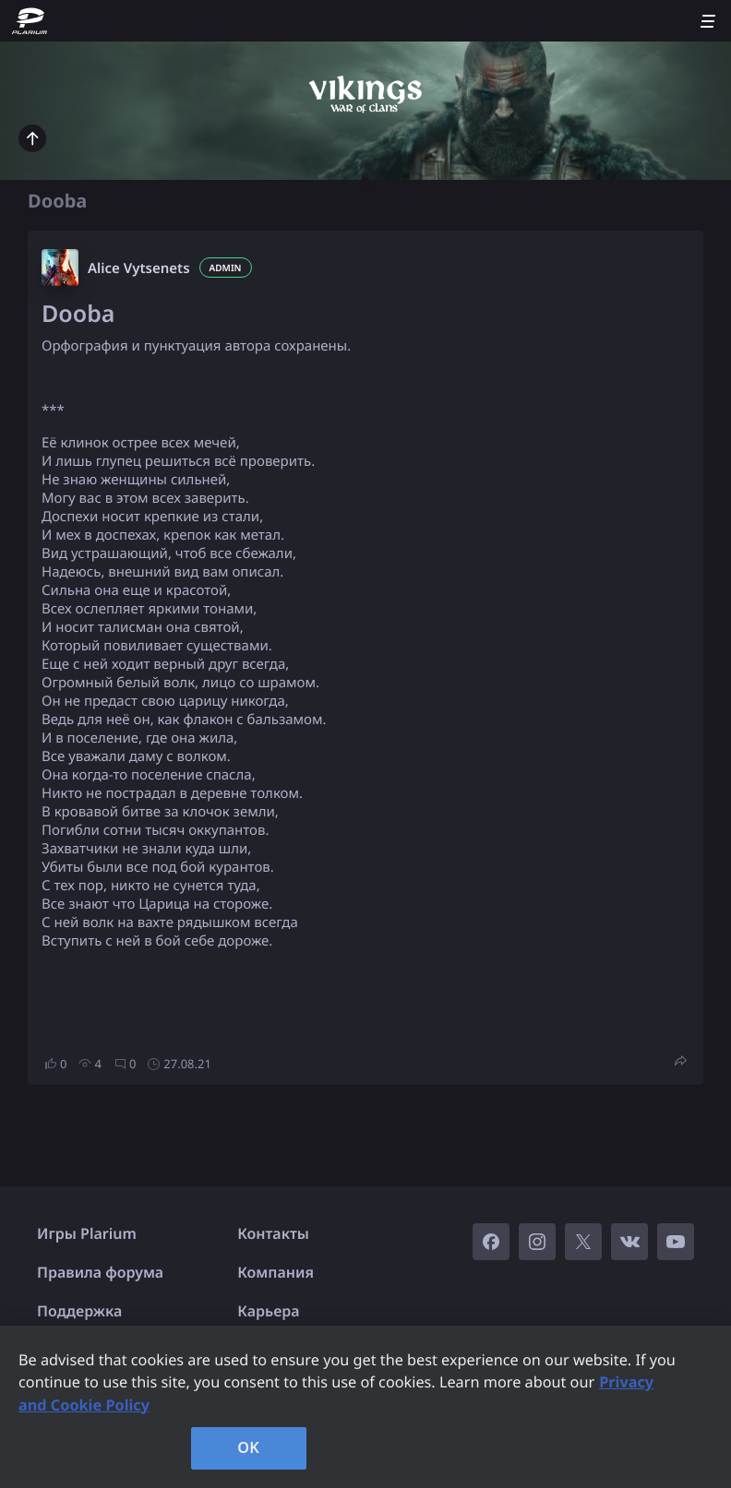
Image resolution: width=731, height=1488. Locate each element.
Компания (275, 1272)
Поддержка (79, 1311)
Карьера (268, 1311)
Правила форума (100, 1272)
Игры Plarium (87, 1233)
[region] (365, 1407)
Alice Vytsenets (139, 268)
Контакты (273, 1233)
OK (248, 1447)
